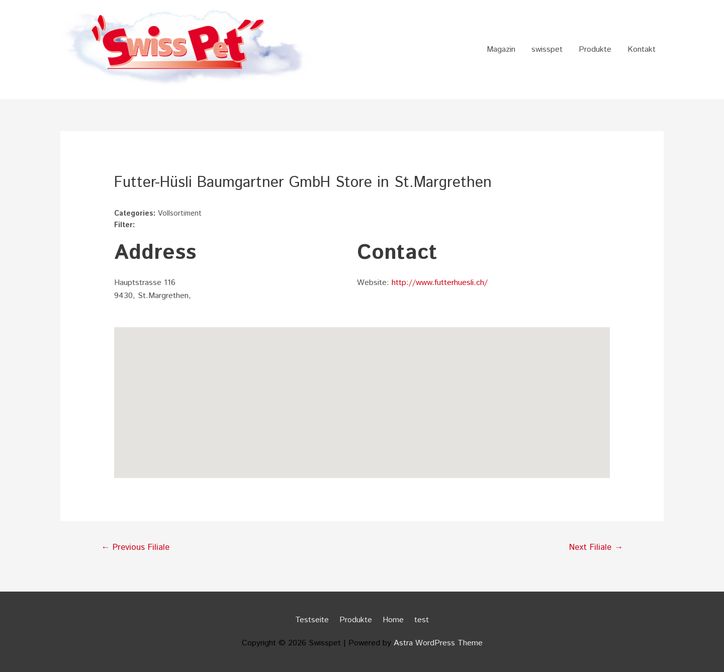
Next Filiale (596, 547)
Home (393, 620)
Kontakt (641, 49)
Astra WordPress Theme (438, 643)
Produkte (595, 49)
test (421, 620)
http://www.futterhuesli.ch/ (440, 283)
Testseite (312, 620)
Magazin (501, 49)
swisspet (547, 49)
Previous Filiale (135, 547)
